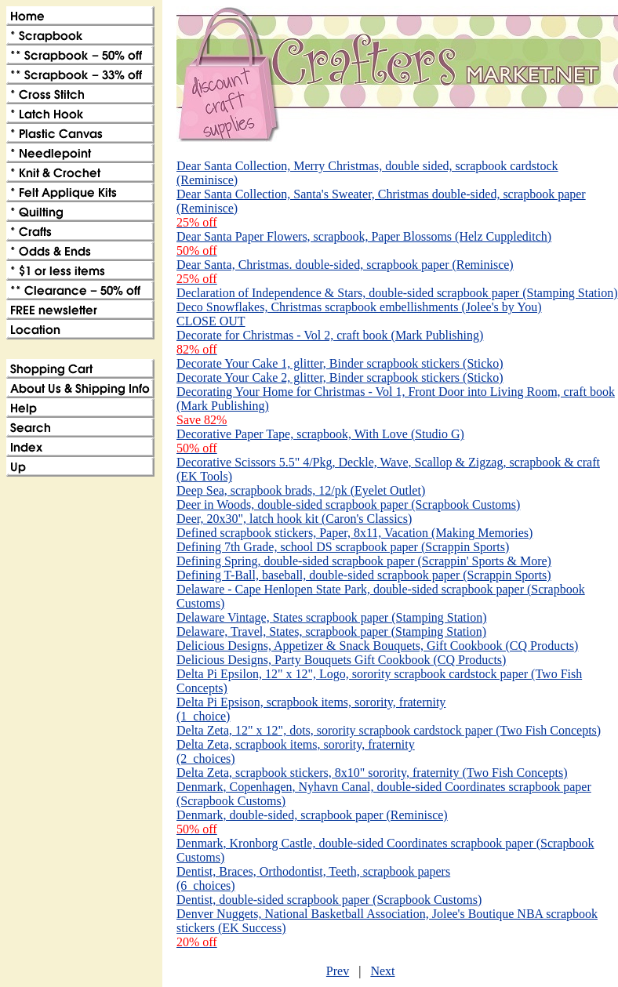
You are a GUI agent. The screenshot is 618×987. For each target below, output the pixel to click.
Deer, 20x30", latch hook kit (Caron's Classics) (294, 518)
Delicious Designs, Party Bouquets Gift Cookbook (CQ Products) (341, 659)
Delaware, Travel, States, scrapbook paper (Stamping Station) (331, 631)
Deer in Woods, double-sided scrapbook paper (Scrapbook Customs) (348, 504)
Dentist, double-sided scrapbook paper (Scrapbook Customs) (329, 899)
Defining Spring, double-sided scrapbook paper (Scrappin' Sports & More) (363, 561)
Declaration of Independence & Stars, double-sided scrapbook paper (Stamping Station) (397, 292)
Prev (337, 971)
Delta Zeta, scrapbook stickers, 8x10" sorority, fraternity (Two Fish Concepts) (371, 772)
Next (382, 971)
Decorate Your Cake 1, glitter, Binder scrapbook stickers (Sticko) (339, 363)
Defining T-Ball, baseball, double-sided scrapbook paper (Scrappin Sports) (363, 575)
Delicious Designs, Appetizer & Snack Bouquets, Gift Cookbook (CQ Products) (377, 645)
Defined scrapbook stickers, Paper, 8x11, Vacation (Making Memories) (354, 532)
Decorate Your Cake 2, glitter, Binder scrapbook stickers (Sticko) (339, 377)
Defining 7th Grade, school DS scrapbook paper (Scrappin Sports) (342, 546)
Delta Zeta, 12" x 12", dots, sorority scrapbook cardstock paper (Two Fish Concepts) (388, 730)
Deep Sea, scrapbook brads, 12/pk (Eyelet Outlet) (300, 490)
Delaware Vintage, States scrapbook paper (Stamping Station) (331, 617)
